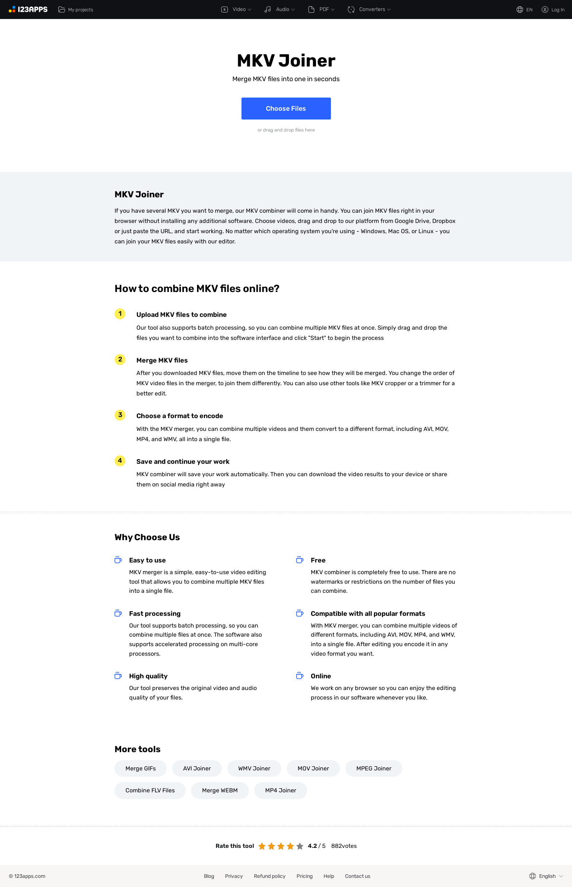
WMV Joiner (254, 768)
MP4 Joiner (280, 790)
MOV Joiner (313, 768)
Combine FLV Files (150, 790)
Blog (209, 876)
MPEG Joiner (373, 768)
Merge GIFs (140, 768)
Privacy (234, 876)
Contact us (357, 876)
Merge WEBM (220, 790)
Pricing (305, 876)
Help (329, 876)
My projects (75, 9)
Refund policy (270, 876)
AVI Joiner (197, 768)
